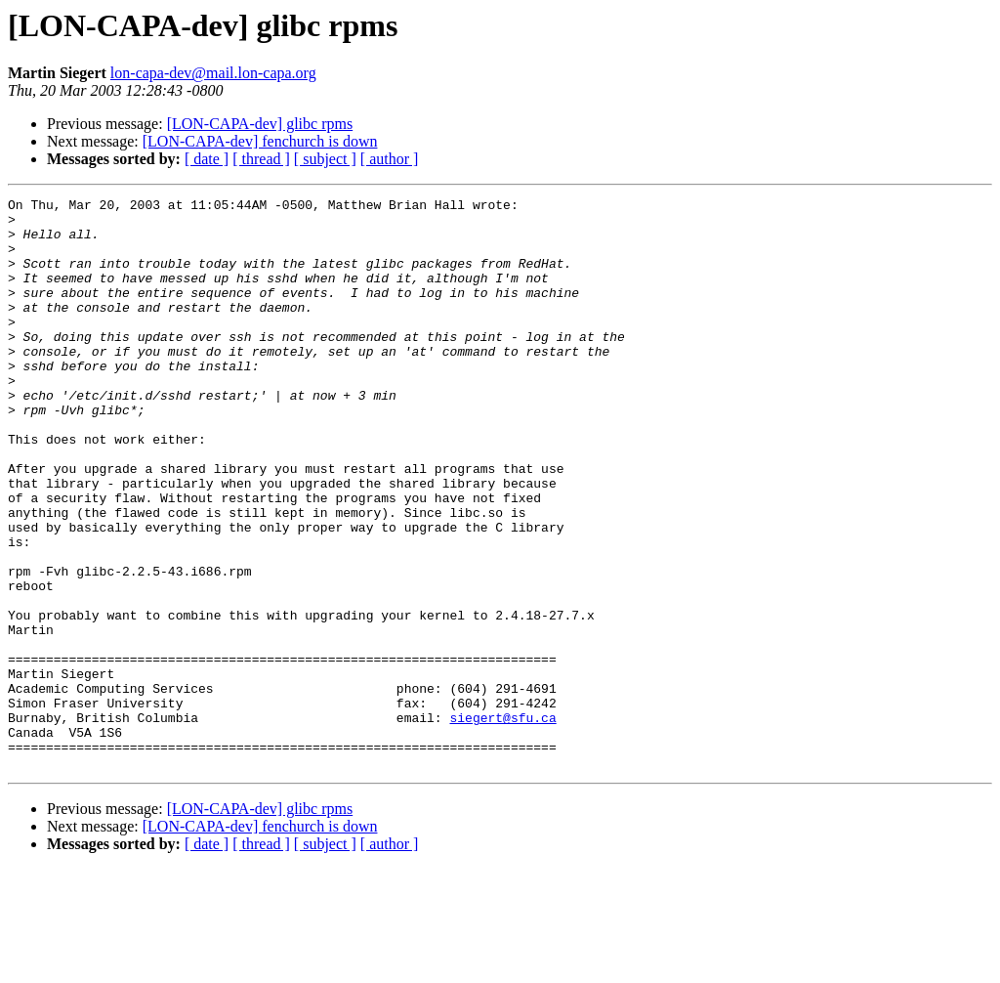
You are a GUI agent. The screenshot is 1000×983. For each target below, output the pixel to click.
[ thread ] (261, 158)
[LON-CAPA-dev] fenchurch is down (260, 141)
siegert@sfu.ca (502, 823)
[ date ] (207, 158)
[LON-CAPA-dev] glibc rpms (260, 123)
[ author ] (389, 158)
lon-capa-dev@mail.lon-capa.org (213, 72)
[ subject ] (325, 158)
